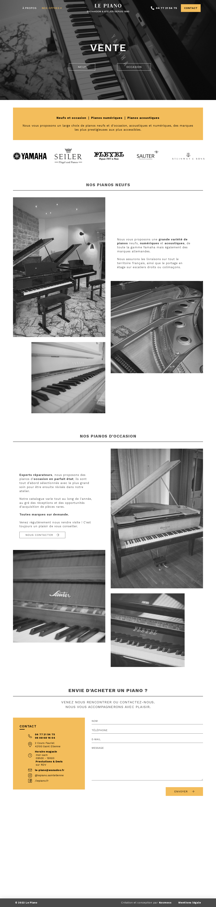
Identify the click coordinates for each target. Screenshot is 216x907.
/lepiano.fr (42, 780)
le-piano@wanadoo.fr (49, 770)
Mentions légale (189, 902)
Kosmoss (165, 902)
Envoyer (184, 791)
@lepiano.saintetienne (49, 775)
